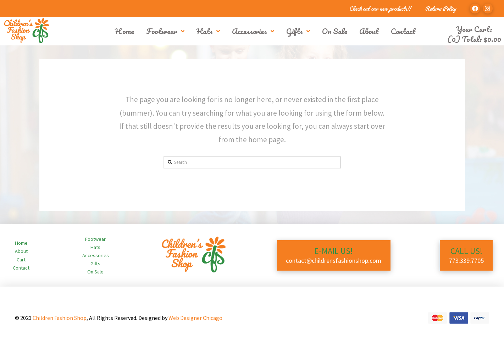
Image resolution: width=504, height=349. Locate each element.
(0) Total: (474, 39)
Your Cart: (474, 29)
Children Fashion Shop (60, 317)
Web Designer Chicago (195, 317)
